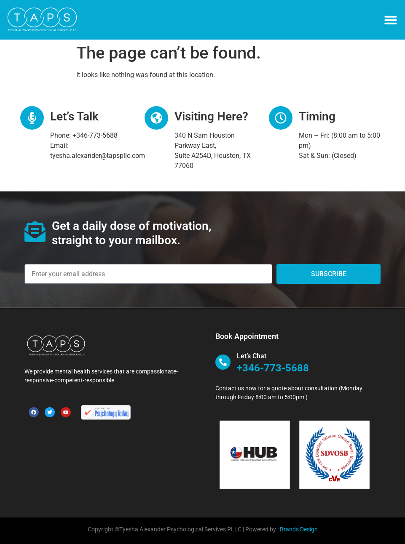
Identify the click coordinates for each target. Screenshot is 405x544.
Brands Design (299, 529)
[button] (391, 20)
